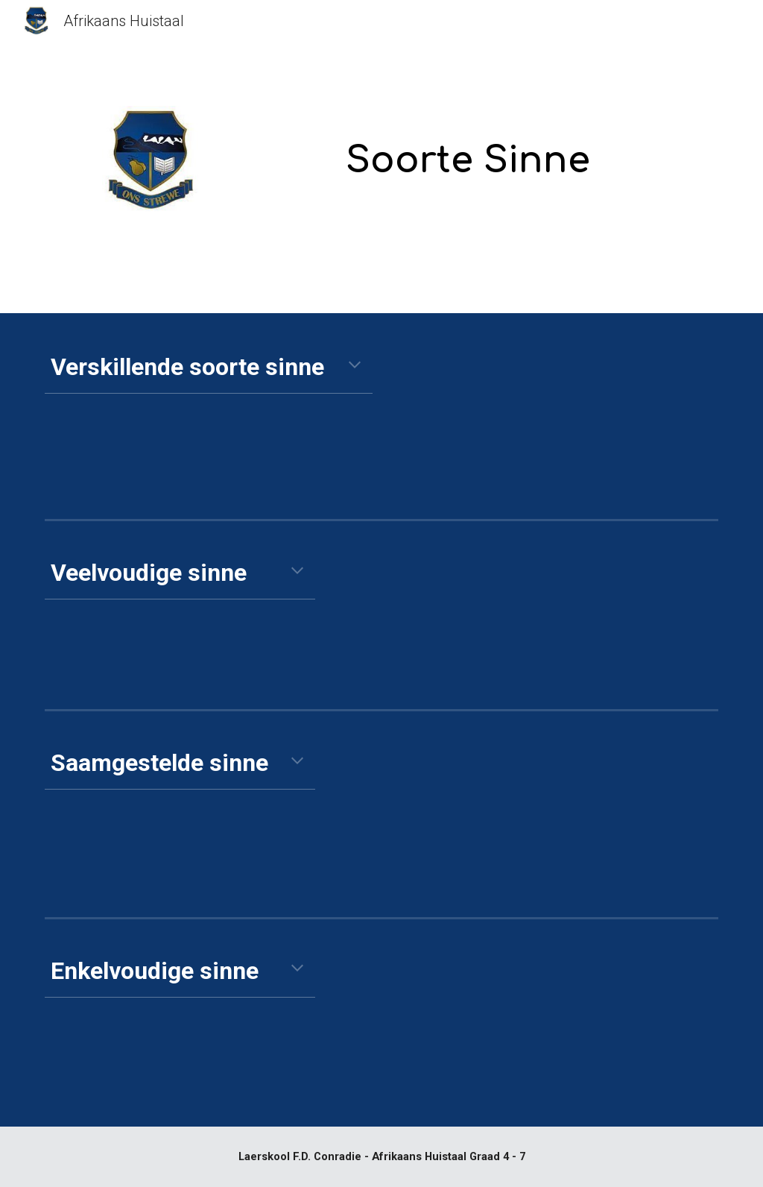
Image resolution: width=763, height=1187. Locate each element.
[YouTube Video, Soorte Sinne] (583, 417)
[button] (355, 366)
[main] (468, 151)
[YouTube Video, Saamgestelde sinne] (583, 813)
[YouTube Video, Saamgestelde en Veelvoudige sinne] (583, 614)
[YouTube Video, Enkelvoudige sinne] (583, 1025)
